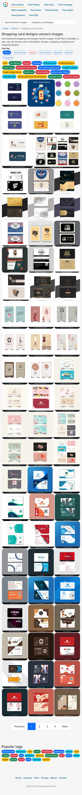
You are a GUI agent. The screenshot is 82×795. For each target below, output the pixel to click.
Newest (32, 52)
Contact (63, 777)
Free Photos (34, 4)
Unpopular (8, 57)
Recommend (45, 52)
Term (36, 777)
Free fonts (49, 4)
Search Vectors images (16, 22)
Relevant (58, 52)
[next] (65, 726)
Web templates (19, 10)
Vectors (14, 28)
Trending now (19, 52)
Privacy (45, 777)
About (54, 777)
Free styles (67, 10)
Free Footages (65, 4)
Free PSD (33, 15)
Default (7, 52)
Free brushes (51, 10)
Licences (27, 777)
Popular (69, 52)
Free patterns (18, 15)
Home (6, 28)
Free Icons (36, 10)
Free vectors (17, 4)
